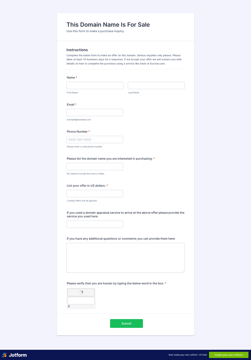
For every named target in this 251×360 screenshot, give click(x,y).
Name (72, 77)
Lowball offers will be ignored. (82, 200)
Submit (126, 323)
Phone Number (78, 131)
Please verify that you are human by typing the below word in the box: (116, 283)
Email (71, 104)
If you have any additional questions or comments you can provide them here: (121, 238)
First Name (72, 92)
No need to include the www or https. (86, 173)
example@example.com (79, 119)
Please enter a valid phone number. (84, 146)
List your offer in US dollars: (87, 185)
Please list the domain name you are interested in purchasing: (111, 158)
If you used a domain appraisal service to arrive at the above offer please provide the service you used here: (125, 214)
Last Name (133, 92)
